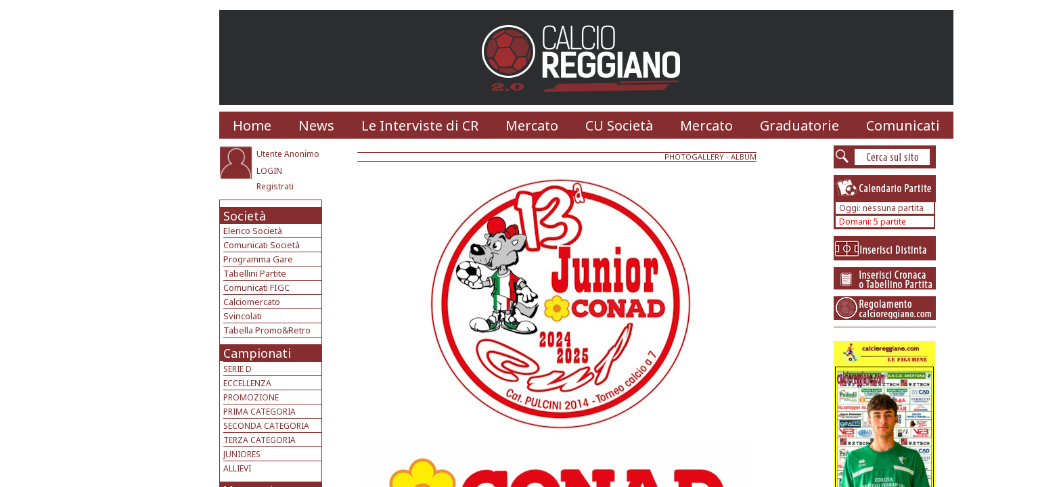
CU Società (619, 125)
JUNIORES (242, 454)
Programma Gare (258, 259)
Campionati (257, 353)
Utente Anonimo (287, 154)
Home (252, 125)
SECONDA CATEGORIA (266, 426)
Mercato (531, 125)
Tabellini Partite (254, 273)
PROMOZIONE (251, 397)
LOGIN (269, 171)
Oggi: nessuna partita (881, 208)
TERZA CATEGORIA (259, 440)
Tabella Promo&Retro (267, 330)
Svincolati (242, 316)
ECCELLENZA (247, 383)
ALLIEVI (237, 468)
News (316, 125)
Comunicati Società (261, 245)
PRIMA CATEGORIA (259, 411)
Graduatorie (799, 125)
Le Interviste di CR (419, 125)
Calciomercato (251, 302)
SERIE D (237, 369)
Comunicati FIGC (256, 287)
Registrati (275, 186)
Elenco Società (252, 231)
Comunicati (903, 125)
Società (244, 216)
